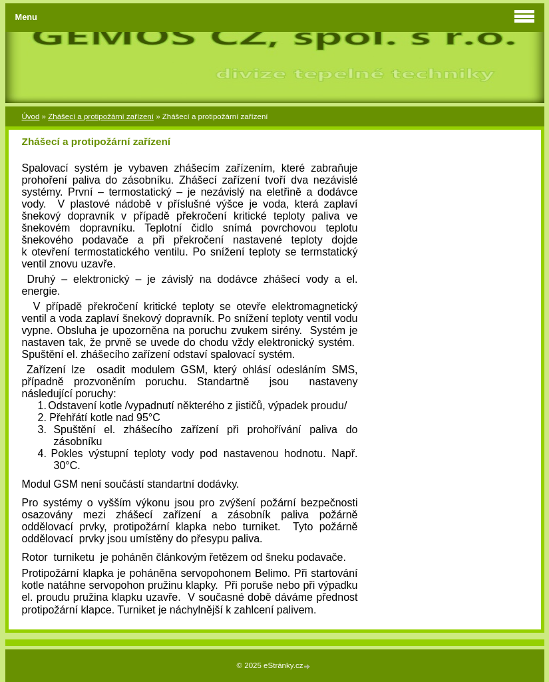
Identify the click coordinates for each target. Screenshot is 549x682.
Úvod (31, 116)
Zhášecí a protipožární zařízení (101, 116)
